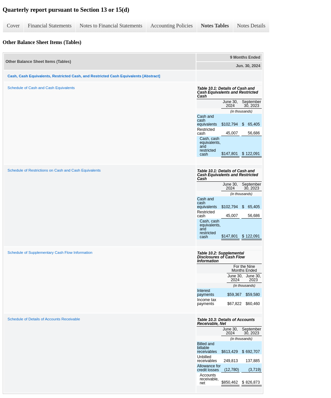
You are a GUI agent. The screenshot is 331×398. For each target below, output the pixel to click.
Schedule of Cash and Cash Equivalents (41, 88)
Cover (13, 25)
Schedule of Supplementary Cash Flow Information (50, 252)
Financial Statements (50, 25)
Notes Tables (215, 25)
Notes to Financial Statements (111, 25)
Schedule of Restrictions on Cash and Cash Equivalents (54, 170)
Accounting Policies (171, 25)
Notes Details (251, 25)
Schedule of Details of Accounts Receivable (44, 319)
